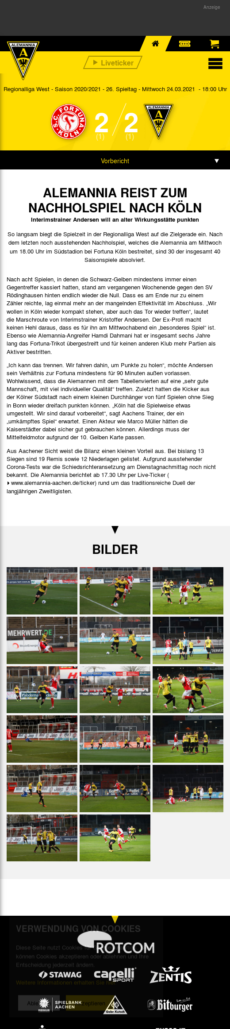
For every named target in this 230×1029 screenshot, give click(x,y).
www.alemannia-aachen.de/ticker (53, 482)
